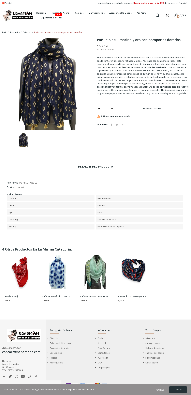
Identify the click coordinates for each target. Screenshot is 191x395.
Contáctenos (104, 352)
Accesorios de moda (59, 348)
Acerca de (102, 343)
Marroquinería (56, 362)
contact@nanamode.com (21, 352)
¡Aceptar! (178, 389)
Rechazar (160, 389)
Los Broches (56, 352)
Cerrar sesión (151, 362)
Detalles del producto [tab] (95, 166)
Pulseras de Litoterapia (60, 343)
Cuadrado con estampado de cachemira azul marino (133, 296)
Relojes (53, 357)
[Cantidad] (105, 108)
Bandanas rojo (11, 296)
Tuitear (117, 124)
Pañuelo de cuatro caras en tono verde (95, 296)
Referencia (12, 182)
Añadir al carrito (152, 108)
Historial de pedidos (154, 348)
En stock (11, 187)
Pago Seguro (104, 348)
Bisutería (54, 338)
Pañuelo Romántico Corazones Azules (57, 296)
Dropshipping (104, 367)
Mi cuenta (150, 338)
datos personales (153, 343)
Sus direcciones (152, 357)
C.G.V (100, 362)
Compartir (111, 124)
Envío (100, 338)
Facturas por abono (154, 352)
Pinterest (122, 124)
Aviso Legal (103, 357)
